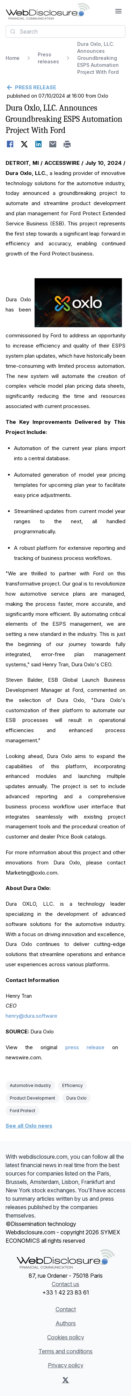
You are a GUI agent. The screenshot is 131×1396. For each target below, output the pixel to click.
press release (84, 1047)
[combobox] (65, 31)
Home (13, 58)
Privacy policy (65, 1365)
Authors (66, 1323)
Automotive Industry (30, 1085)
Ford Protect (22, 1110)
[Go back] (65, 87)
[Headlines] (48, 11)
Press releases (48, 57)
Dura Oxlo (76, 1098)
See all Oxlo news (29, 1125)
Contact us (65, 1284)
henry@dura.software (31, 1015)
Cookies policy (65, 1337)
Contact (66, 1309)
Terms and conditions (65, 1351)
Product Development (32, 1098)
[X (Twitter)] (65, 1380)
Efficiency (72, 1085)
